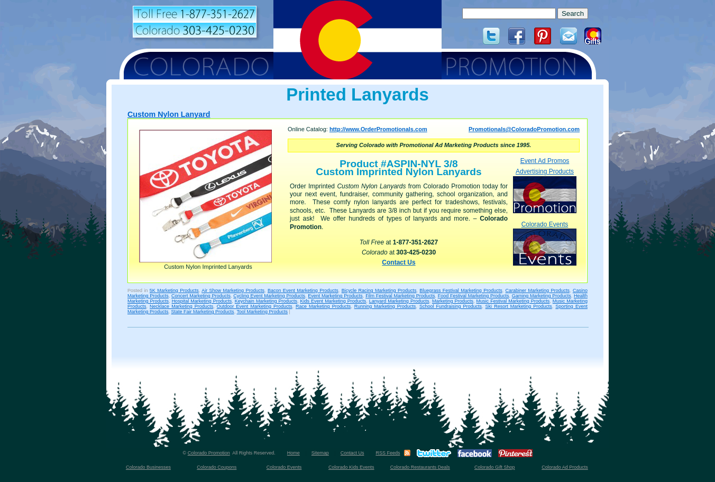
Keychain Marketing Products (266, 301)
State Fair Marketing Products (202, 311)
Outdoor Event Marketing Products (254, 306)
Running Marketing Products (385, 306)
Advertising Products (544, 190)
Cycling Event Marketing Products (269, 295)
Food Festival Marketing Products (473, 295)
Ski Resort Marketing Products (518, 306)
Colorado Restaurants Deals (420, 467)
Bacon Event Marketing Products (303, 290)
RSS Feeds (387, 453)
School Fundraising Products (450, 306)
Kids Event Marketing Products (333, 301)
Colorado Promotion (209, 453)
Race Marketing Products (323, 306)
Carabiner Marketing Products (538, 290)
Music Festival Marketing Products (513, 301)
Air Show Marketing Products (232, 290)
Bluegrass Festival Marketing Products (460, 290)
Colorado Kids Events (351, 467)
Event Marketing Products (335, 295)
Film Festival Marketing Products (400, 295)
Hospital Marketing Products (202, 301)
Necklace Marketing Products (181, 306)
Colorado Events (544, 243)
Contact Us (398, 262)
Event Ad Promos (545, 161)
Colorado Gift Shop (494, 467)
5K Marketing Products (174, 290)
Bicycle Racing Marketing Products (379, 290)
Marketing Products (452, 301)
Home (293, 453)
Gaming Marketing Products (541, 295)
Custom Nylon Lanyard (168, 114)
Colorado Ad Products (565, 467)
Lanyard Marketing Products (399, 301)
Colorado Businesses (148, 467)
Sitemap (320, 453)
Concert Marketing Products (201, 295)
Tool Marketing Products (262, 311)
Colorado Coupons (216, 467)
